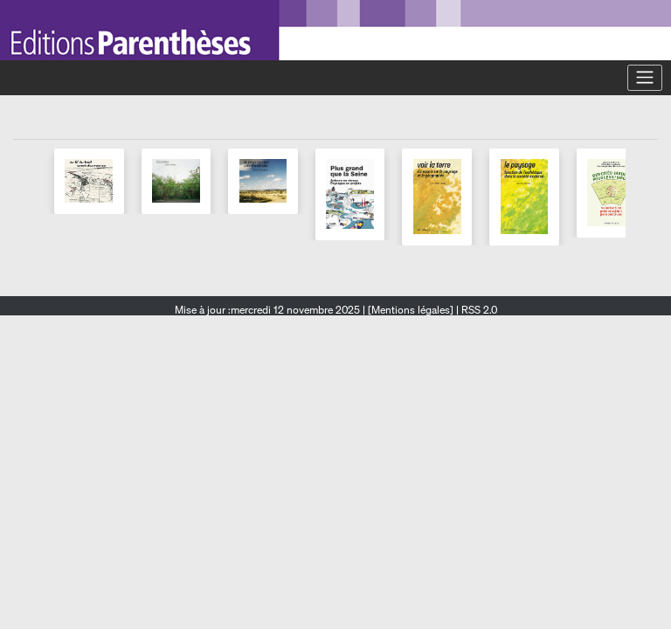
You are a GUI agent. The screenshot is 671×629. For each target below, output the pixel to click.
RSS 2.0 (478, 309)
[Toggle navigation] (644, 78)
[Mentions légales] (410, 309)
